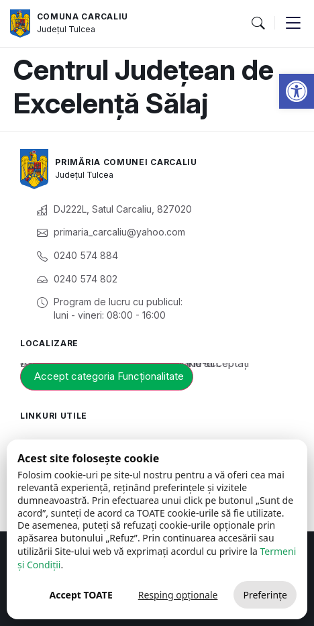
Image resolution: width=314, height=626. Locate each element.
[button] (296, 91)
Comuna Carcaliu (83, 16)
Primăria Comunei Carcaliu (126, 162)
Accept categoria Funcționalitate (109, 376)
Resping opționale (178, 594)
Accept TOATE (80, 594)
